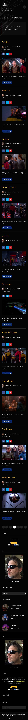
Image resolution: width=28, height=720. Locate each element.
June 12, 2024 (15, 628)
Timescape (7, 284)
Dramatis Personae (16, 606)
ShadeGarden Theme (20, 714)
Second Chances (9, 332)
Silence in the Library (17, 616)
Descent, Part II (9, 187)
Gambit (5, 42)
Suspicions (7, 429)
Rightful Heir (7, 380)
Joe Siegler (6, 47)
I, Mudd (13, 626)
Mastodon (12, 716)
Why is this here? (14, 539)
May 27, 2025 (15, 608)
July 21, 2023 (14, 618)
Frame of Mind (8, 477)
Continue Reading (7, 82)
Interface (6, 90)
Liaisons (5, 138)
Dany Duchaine (6, 716)
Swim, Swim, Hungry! (6, 718)
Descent (5, 235)
